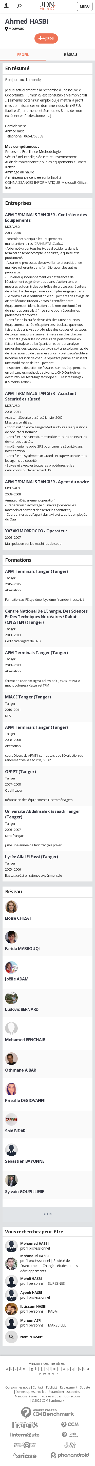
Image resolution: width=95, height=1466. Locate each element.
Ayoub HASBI (31, 1292)
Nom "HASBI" (31, 1336)
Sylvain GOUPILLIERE (24, 1191)
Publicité (51, 1387)
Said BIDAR (15, 1131)
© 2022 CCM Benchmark (47, 1400)
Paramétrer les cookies (64, 1392)
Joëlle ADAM (16, 979)
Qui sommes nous (17, 1387)
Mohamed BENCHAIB (25, 1039)
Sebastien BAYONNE (24, 1161)
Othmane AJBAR (20, 1070)
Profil (23, 54)
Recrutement (68, 1387)
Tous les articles (51, 1396)
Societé (85, 1387)
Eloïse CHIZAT (18, 918)
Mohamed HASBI (34, 1243)
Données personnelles (31, 1392)
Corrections (72, 1396)
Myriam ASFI (30, 1320)
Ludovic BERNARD (22, 1009)
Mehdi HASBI (31, 1278)
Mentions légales (26, 1396)
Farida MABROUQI (22, 948)
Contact (38, 1387)
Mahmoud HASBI (34, 1255)
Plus (47, 1214)
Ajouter (48, 38)
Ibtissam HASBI (33, 1306)
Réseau (70, 54)
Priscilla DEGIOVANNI (25, 1100)
